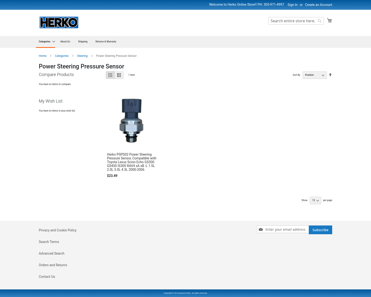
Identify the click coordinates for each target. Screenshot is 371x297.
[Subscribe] (320, 229)
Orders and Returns (53, 265)
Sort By (296, 75)
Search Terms (49, 242)
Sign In (293, 5)
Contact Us (47, 277)
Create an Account (318, 5)
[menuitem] (45, 42)
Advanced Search (51, 253)
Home (43, 56)
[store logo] (59, 22)
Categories (62, 56)
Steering (82, 56)
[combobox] (296, 21)
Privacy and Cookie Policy (57, 230)
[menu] (185, 42)
